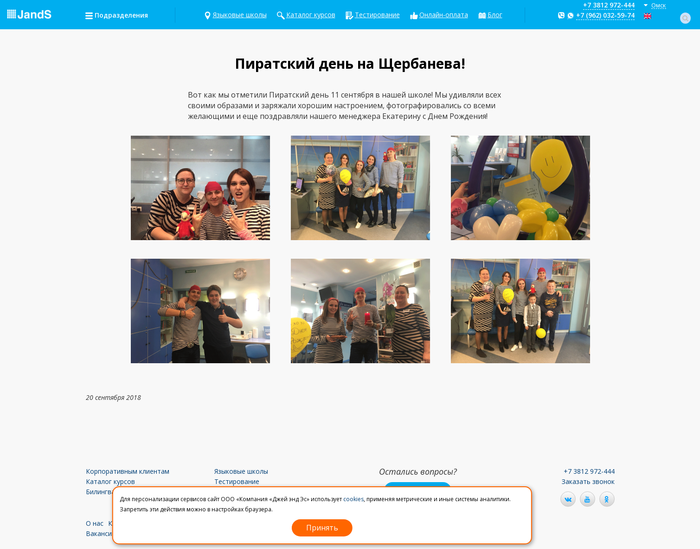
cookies (353, 499)
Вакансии (101, 533)
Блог (495, 14)
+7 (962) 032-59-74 (605, 15)
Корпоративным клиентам (127, 471)
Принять (322, 528)
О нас (94, 523)
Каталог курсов (310, 14)
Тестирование (377, 14)
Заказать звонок (588, 481)
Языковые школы (240, 14)
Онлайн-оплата (443, 14)
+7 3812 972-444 (609, 4)
